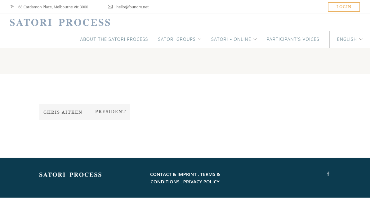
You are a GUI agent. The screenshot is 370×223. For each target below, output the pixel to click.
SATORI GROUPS (177, 39)
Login (344, 7)
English (347, 39)
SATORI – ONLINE (231, 39)
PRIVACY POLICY (201, 181)
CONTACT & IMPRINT (173, 174)
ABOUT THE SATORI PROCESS (114, 39)
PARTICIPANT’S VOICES (293, 39)
